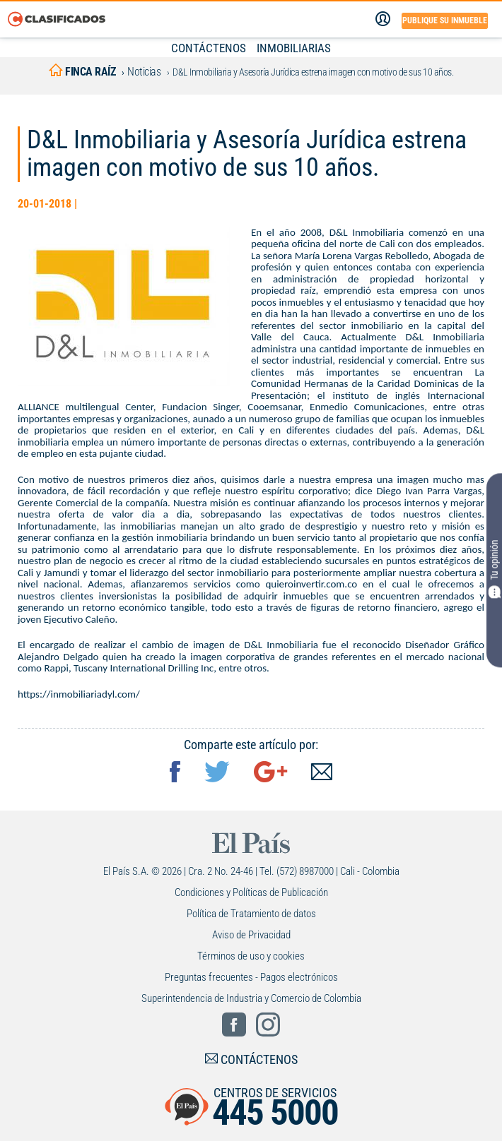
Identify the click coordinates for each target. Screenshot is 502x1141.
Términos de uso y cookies (251, 956)
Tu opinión (494, 569)
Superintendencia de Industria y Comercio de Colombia (251, 998)
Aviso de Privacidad (251, 934)
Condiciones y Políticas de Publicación (251, 892)
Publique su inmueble (444, 20)
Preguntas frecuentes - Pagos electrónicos (251, 977)
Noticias (143, 71)
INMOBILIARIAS (294, 48)
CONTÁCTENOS (208, 48)
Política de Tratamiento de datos (251, 913)
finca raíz (82, 71)
